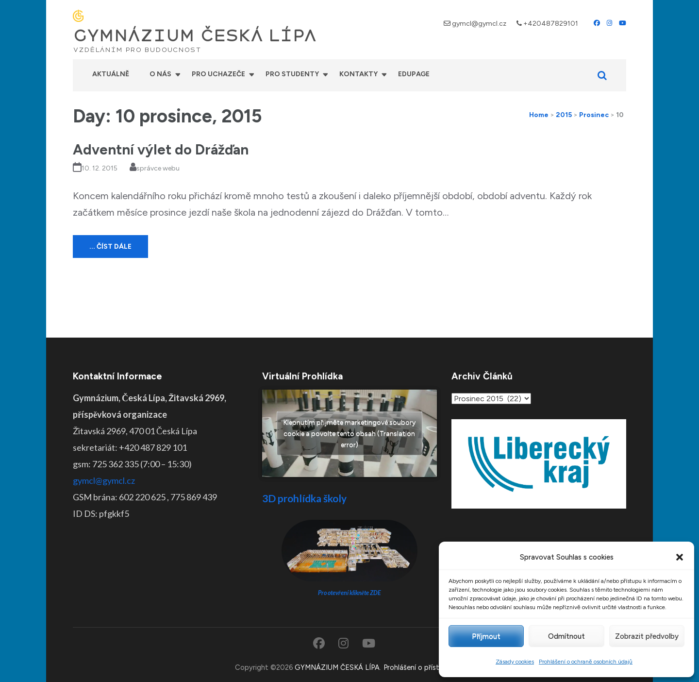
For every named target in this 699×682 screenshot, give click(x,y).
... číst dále (110, 246)
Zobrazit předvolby (647, 636)
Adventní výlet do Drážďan (161, 149)
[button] (679, 557)
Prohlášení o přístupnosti (423, 667)
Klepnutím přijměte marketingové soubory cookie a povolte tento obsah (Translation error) (349, 433)
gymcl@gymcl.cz (479, 23)
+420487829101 (550, 23)
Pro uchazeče (218, 74)
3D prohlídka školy (304, 498)
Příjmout (486, 636)
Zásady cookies (515, 661)
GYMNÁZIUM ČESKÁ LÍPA (194, 36)
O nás (160, 74)
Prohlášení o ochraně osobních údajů (585, 661)
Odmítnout (566, 636)
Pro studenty (292, 74)
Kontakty (358, 74)
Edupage (414, 74)
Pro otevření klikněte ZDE (350, 593)
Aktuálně (110, 74)
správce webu (158, 168)
